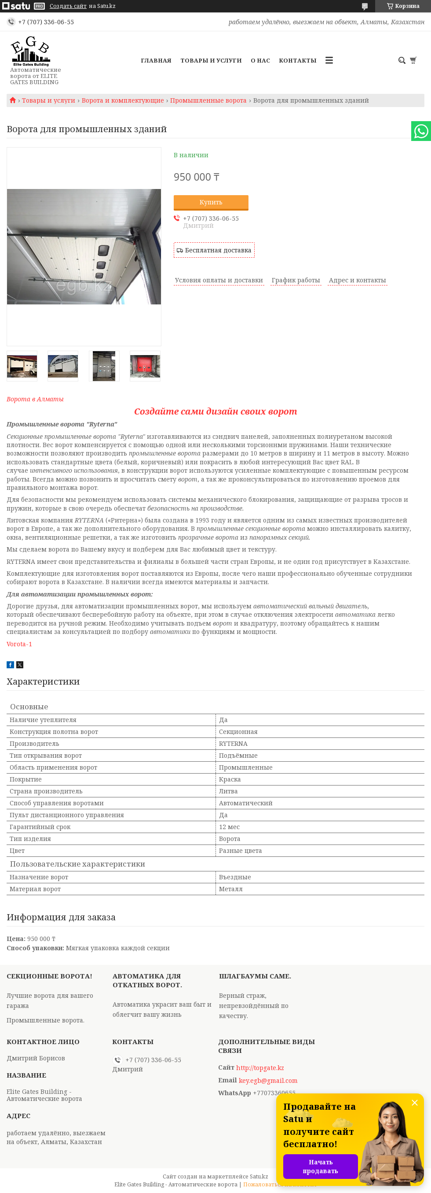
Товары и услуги (211, 60)
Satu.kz (259, 1176)
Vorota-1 (19, 644)
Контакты (298, 60)
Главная (156, 60)
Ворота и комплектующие (123, 100)
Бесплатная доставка (218, 250)
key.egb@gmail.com (268, 1081)
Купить (211, 202)
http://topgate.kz (260, 1068)
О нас (260, 60)
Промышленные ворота (208, 100)
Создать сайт (68, 6)
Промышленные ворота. (45, 1020)
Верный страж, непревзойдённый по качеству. (254, 1005)
